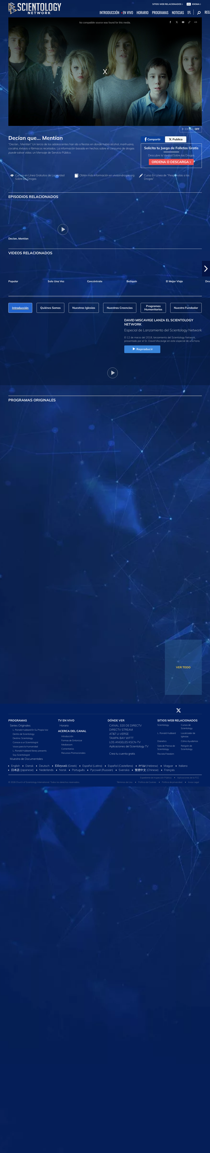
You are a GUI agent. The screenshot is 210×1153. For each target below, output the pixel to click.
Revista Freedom (165, 753)
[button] (206, 268)
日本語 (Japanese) (22, 770)
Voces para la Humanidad (25, 746)
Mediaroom (66, 744)
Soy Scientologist (21, 754)
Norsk (62, 770)
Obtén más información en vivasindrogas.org (106, 175)
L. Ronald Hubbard (166, 733)
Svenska (124, 770)
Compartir (153, 139)
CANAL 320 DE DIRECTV (125, 725)
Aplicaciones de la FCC (188, 777)
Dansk (29, 765)
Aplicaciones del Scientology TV (128, 746)
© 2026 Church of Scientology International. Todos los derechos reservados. (44, 782)
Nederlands (46, 770)
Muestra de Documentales (26, 759)
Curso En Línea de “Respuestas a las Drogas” (166, 177)
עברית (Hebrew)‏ (148, 765)
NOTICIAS (178, 13)
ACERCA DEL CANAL (72, 731)
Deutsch (44, 765)
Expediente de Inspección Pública (155, 777)
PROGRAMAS (160, 13)
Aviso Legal (193, 782)
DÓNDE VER (116, 720)
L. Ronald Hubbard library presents (30, 750)
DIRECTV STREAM (121, 729)
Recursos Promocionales (73, 752)
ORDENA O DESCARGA (171, 162)
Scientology (163, 725)
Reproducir (142, 349)
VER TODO (183, 667)
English (15, 765)
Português (78, 770)
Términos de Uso (124, 782)
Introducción (67, 736)
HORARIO (142, 13)
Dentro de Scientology (24, 734)
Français (169, 770)
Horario (64, 725)
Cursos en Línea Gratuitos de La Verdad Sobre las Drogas (39, 177)
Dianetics (161, 741)
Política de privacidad (172, 782)
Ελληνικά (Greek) (66, 765)
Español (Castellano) (120, 765)
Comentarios (67, 748)
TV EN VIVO (66, 720)
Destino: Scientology (23, 738)
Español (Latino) (92, 765)
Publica (175, 139)
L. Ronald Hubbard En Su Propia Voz (30, 729)
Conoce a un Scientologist (25, 742)
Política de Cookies (147, 782)
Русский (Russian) (101, 770)
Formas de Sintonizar (71, 740)
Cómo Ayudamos (189, 741)
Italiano (183, 765)
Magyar (168, 765)
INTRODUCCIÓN (109, 13)
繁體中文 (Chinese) (147, 770)
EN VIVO (128, 13)
